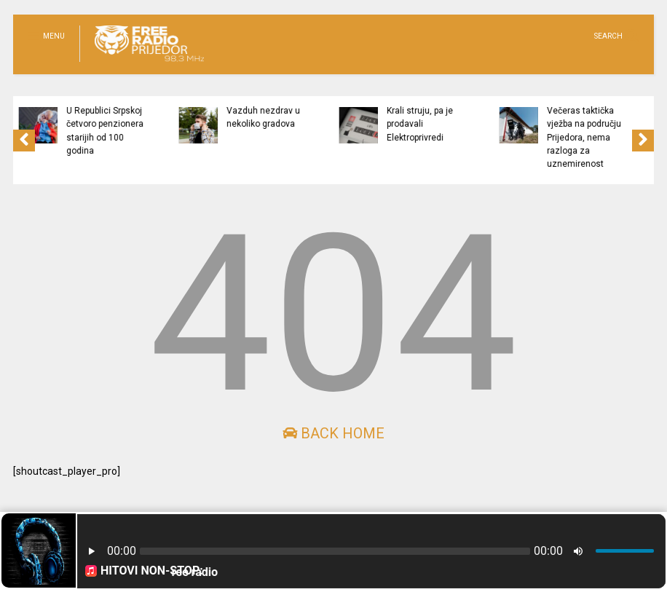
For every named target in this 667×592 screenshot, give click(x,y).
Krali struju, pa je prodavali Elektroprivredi (468, 124)
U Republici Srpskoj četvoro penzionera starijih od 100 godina (153, 131)
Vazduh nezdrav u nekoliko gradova (311, 117)
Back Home (333, 433)
